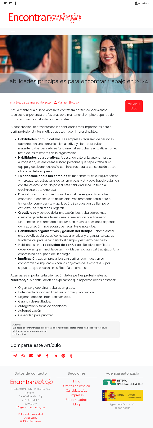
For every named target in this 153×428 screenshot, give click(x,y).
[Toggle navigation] (13, 31)
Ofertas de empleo (76, 386)
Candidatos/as (76, 390)
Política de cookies (30, 421)
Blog (76, 404)
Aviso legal (30, 417)
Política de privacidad (30, 414)
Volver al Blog (134, 106)
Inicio (76, 381)
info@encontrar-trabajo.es (30, 407)
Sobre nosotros (77, 400)
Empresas (77, 395)
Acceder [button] (141, 3)
